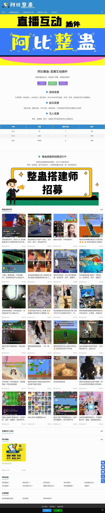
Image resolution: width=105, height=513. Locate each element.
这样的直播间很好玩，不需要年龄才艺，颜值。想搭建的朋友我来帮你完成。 (90, 419)
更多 (101, 209)
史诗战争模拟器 (59, 382)
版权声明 (60, 506)
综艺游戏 (47, 482)
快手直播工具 (28, 486)
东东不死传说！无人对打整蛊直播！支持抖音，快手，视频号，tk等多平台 (65, 277)
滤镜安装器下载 (28, 12)
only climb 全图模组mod (37, 417)
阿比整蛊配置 (69, 486)
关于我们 (45, 506)
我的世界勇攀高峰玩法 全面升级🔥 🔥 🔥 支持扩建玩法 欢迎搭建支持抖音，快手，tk (91, 242)
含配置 (87, 486)
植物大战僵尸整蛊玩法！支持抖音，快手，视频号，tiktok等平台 (13, 419)
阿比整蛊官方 (47, 498)
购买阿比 (54, 12)
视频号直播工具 (49, 486)
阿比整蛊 (5, 482)
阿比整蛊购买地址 (8, 498)
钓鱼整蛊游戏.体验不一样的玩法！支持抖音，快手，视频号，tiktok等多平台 (91, 277)
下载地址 (42, 83)
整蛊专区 (52, 83)
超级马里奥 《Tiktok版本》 (63, 240)
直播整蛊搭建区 (14, 12)
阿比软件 (26, 482)
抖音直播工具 (89, 482)
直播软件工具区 (42, 12)
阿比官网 (67, 482)
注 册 (58, 510)
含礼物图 (5, 486)
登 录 (47, 510)
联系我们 (52, 506)
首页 (3, 12)
